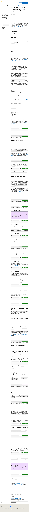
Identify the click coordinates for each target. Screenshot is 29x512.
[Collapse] (8, 5)
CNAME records (20, 217)
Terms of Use (2, 509)
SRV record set (17, 252)
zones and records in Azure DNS (19, 483)
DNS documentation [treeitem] (4, 8)
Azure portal (22, 26)
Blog (10, 508)
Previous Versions (7, 508)
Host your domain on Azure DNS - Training (16, 498)
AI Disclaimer (2, 508)
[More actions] (27, 5)
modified (26, 194)
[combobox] (5, 7)
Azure (13, 5)
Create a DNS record (13, 16)
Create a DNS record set (14, 17)
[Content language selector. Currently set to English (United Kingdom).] (5, 506)
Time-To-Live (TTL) (19, 154)
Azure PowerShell (16, 26)
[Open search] (25, 1)
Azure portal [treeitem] (4, 22)
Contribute (13, 508)
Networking (16, 5)
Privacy (16, 508)
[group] (19, 81)
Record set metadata (13, 442)
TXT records (16, 265)
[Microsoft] (1, 1)
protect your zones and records (18, 484)
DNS (18, 5)
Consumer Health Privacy (22, 508)
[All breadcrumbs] (11, 5)
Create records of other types (14, 18)
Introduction (12, 15)
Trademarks (6, 509)
